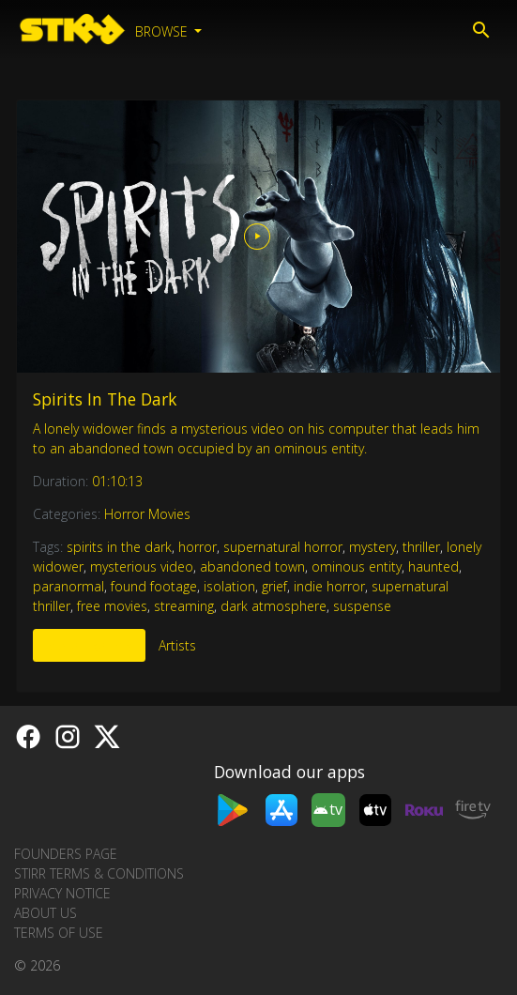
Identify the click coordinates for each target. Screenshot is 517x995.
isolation (229, 586)
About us (45, 913)
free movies (112, 606)
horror (197, 547)
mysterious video (141, 566)
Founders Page (65, 854)
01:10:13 (117, 481)
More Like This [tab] (89, 645)
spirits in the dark (119, 547)
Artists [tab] (177, 645)
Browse (163, 31)
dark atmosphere (273, 606)
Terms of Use (58, 932)
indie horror (329, 586)
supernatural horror (282, 547)
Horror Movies (147, 514)
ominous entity (357, 566)
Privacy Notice (62, 893)
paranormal (68, 586)
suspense (362, 606)
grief (274, 586)
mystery (372, 547)
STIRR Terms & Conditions (99, 873)
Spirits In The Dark (104, 399)
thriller (421, 547)
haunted (433, 566)
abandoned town (252, 566)
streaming (184, 606)
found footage (154, 586)
